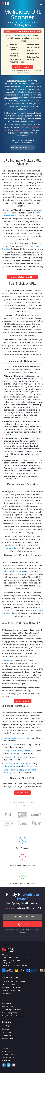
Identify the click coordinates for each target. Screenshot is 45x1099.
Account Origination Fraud (11, 1010)
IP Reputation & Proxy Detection (18, 751)
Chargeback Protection (14, 757)
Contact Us (6, 1029)
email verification (31, 766)
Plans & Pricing (7, 1048)
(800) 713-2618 (34, 908)
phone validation (11, 766)
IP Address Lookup (8, 984)
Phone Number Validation (11, 990)
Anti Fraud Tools (7, 1051)
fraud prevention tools (23, 130)
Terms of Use (6, 1032)
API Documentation (8, 1038)
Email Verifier (6, 1004)
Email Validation (7, 1007)
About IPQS (6, 1026)
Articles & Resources (9, 1054)
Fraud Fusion (7, 660)
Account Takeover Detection (12, 987)
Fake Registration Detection (16, 763)
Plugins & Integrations (9, 1057)
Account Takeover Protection (17, 738)
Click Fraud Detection (13, 770)
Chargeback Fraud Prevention (12, 1016)
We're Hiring (6, 1060)
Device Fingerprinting (9, 1013)
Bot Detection (10, 744)
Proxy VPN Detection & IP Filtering (13, 981)
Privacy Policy (6, 1035)
